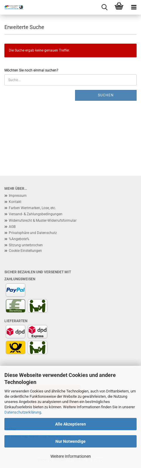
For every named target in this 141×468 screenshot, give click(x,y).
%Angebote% (19, 239)
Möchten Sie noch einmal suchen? (31, 70)
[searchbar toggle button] (104, 7)
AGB (12, 227)
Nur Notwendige (70, 441)
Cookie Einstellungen (25, 251)
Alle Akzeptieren (70, 424)
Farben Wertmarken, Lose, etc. (32, 208)
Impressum (18, 196)
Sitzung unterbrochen (26, 245)
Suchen (106, 95)
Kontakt (15, 202)
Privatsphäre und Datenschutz (33, 233)
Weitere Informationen (70, 456)
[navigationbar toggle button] (133, 7)
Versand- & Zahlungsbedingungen (35, 214)
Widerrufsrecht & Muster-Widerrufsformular (43, 220)
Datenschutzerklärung (22, 412)
